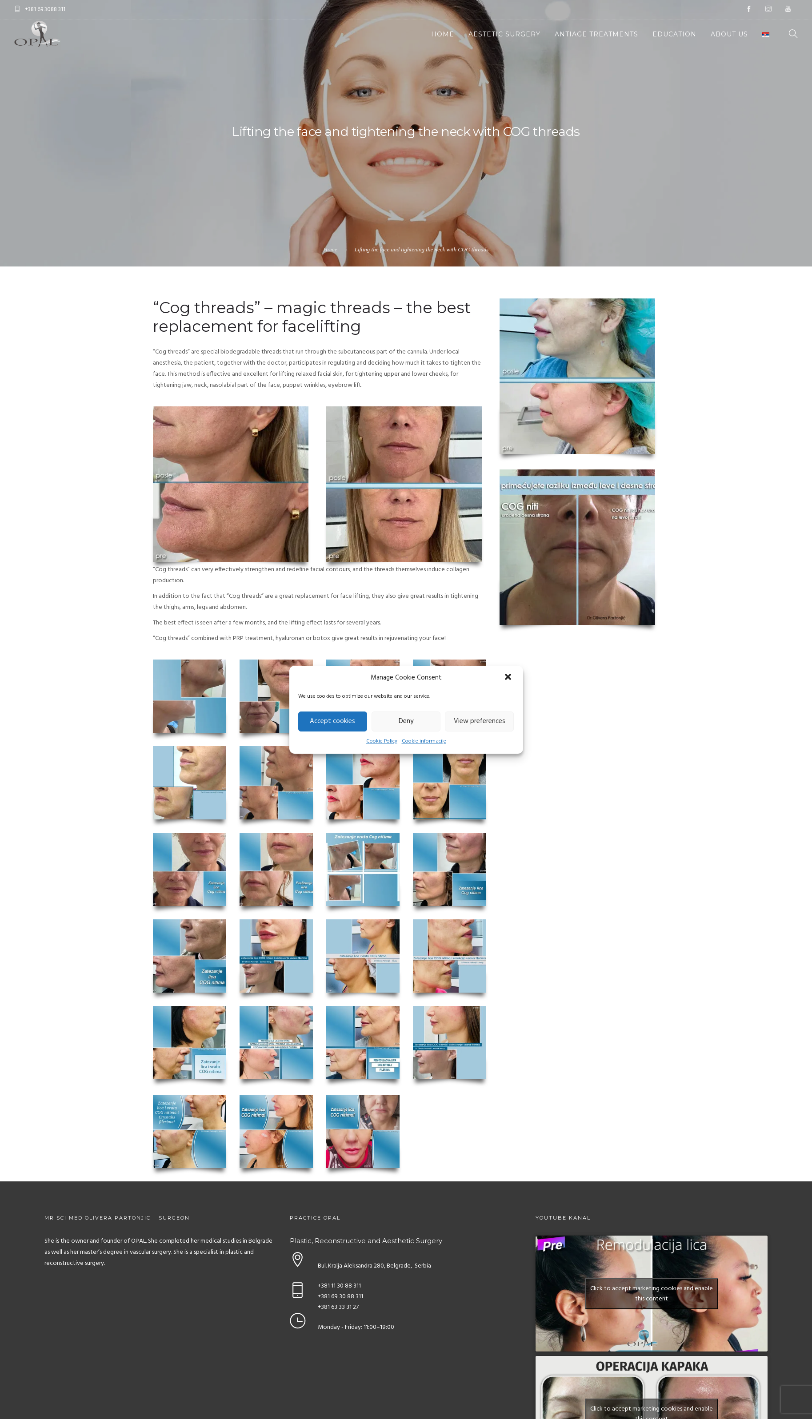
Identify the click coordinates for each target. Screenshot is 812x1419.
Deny (406, 721)
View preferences (479, 721)
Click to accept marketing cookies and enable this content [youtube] (651, 1294)
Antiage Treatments (596, 34)
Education (674, 34)
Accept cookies (332, 721)
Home (442, 34)
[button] (509, 677)
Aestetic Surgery (504, 34)
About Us (729, 34)
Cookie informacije (424, 741)
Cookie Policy (381, 741)
